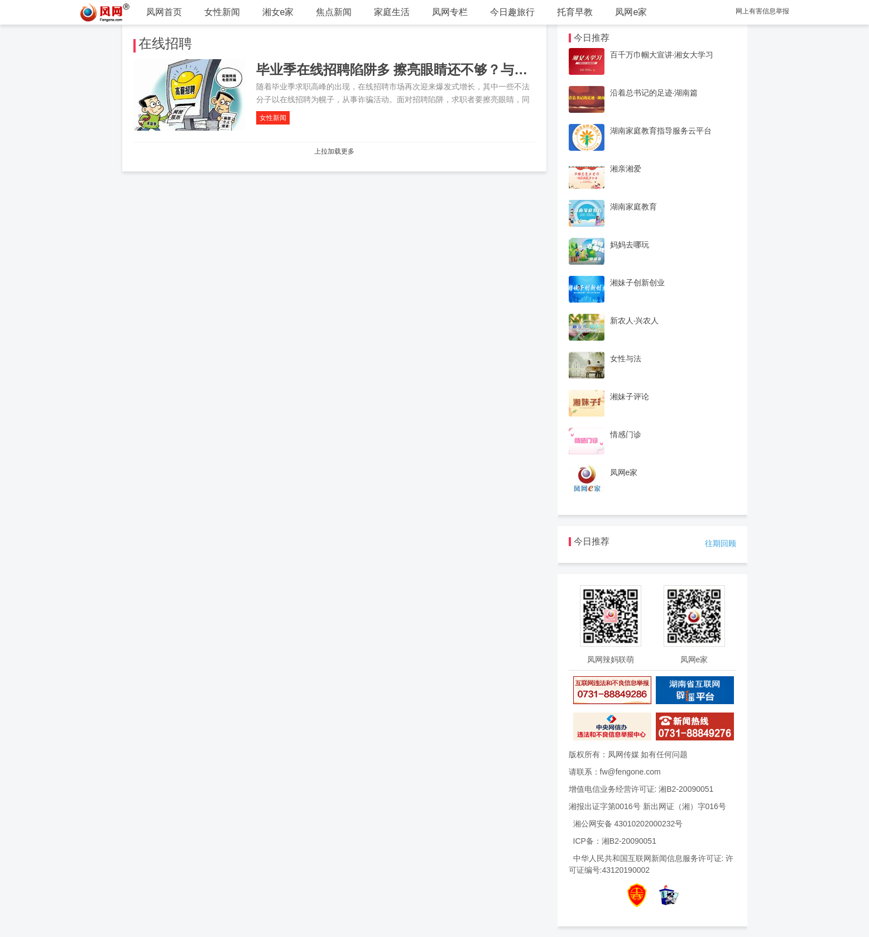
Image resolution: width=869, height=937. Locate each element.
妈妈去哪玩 (629, 244)
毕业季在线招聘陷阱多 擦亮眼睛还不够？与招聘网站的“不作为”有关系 (465, 69)
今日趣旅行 (512, 12)
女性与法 (625, 358)
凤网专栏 (450, 12)
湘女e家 (278, 12)
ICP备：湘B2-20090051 (614, 840)
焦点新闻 (334, 12)
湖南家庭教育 (633, 206)
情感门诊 (625, 434)
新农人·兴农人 (634, 320)
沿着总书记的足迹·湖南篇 (654, 92)
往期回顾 (720, 543)
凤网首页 (164, 12)
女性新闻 (222, 12)
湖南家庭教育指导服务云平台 (661, 130)
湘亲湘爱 (625, 168)
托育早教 (575, 12)
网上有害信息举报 (762, 11)
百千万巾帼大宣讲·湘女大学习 (662, 54)
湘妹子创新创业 (637, 282)
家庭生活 (392, 12)
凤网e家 (631, 12)
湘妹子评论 (629, 396)
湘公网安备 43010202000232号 (628, 823)
